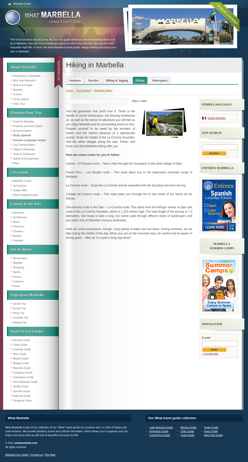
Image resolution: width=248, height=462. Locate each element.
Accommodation (22, 130)
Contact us (37, 454)
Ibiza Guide (19, 353)
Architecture (20, 217)
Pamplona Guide (22, 372)
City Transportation (24, 144)
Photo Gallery (21, 99)
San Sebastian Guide (25, 381)
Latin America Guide (161, 427)
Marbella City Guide (16, 454)
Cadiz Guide (20, 344)
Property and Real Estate (27, 126)
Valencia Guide (22, 395)
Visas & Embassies (24, 153)
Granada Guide (22, 349)
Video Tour (19, 103)
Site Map (50, 454)
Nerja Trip (18, 312)
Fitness (17, 276)
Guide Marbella (216, 118)
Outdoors (18, 281)
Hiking (140, 80)
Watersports (159, 80)
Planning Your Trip (26, 113)
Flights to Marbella (23, 149)
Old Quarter (20, 185)
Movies (17, 235)
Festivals (18, 240)
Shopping (18, 267)
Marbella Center (22, 180)
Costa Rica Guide (159, 435)
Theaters (18, 231)
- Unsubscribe (210, 353)
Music (16, 221)
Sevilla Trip (19, 303)
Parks (16, 286)
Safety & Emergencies (26, 158)
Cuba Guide (187, 435)
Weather (18, 89)
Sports (17, 272)
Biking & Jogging (117, 80)
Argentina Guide (158, 431)
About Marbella (24, 67)
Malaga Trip (20, 322)
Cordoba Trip (20, 317)
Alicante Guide (21, 340)
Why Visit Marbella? (24, 80)
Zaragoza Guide (22, 400)
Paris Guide (211, 431)
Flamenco (18, 226)
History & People (22, 85)
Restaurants (20, 258)
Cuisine (17, 94)
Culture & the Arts (26, 204)
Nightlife (18, 262)
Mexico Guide (188, 427)
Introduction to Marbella (26, 75)
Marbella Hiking (103, 90)
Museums (18, 212)
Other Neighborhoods (25, 194)
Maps (16, 163)
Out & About (21, 249)
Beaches (93, 80)
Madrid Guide (21, 358)
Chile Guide (187, 431)
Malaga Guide (21, 363)
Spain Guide (211, 427)
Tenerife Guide (21, 391)
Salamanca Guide (23, 377)
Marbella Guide (22, 3)
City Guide (19, 172)
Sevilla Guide (21, 386)
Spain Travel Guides (27, 331)
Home (69, 90)
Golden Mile (20, 190)
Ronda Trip (19, 308)
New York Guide (213, 435)
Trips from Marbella (27, 295)
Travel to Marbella (23, 121)
